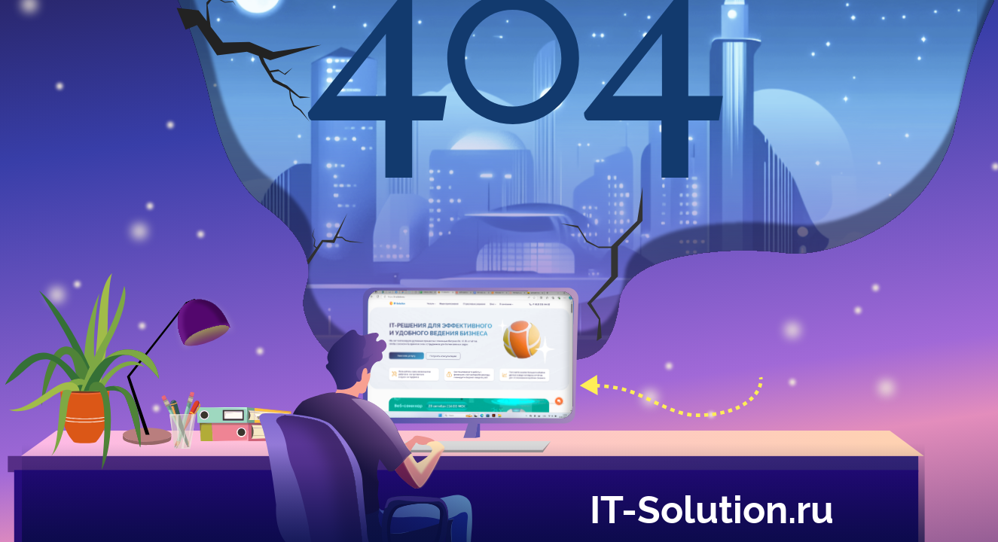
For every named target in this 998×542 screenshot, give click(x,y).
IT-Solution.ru (712, 506)
